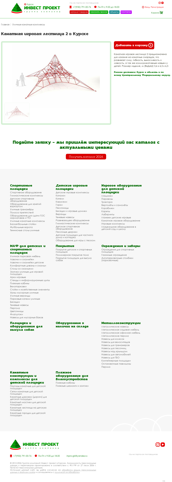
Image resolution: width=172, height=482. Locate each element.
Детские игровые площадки (72, 187)
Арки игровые (18, 277)
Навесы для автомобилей (116, 354)
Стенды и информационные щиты (30, 280)
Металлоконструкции (121, 323)
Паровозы (107, 199)
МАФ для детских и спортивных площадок (27, 249)
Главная (5, 24)
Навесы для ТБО (110, 357)
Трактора (106, 202)
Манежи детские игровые (116, 217)
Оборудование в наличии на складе (72, 324)
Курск (30, 4)
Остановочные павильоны (116, 364)
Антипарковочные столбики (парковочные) (117, 259)
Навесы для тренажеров (115, 345)
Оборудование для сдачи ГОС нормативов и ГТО (27, 216)
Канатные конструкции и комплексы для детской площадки (27, 377)
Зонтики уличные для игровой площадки (26, 273)
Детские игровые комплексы (72, 192)
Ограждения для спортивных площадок (117, 250)
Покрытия (65, 246)
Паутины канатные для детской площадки (28, 387)
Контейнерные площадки (116, 360)
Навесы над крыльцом (114, 351)
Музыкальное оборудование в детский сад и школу (118, 228)
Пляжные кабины (19, 283)
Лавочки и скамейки (22, 259)
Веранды (61, 214)
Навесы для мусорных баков (26, 317)
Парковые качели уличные (25, 299)
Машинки (107, 196)
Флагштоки (16, 314)
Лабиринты (107, 214)
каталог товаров (79, 12)
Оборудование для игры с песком (75, 240)
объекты (114, 12)
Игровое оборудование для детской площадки (121, 189)
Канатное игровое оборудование (120, 220)
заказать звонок (98, 12)
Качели (60, 198)
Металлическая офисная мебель (120, 333)
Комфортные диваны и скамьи (28, 265)
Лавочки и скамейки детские (27, 262)
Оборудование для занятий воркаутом (25, 205)
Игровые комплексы (113, 223)
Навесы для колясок (112, 339)
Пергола (15, 308)
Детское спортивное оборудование (22, 199)
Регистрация (157, 7)
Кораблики (107, 208)
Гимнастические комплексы (26, 195)
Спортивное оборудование (26, 192)
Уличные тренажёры (21, 209)
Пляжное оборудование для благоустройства (72, 376)
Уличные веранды (20, 296)
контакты (126, 12)
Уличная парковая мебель (25, 256)
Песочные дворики (66, 232)
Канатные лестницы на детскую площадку (28, 408)
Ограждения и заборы (120, 246)
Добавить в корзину (134, 45)
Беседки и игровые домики (71, 211)
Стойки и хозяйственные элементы (30, 289)
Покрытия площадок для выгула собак (74, 259)
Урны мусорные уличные (24, 292)
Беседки (15, 302)
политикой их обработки (67, 472)
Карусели (61, 202)
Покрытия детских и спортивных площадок (74, 250)
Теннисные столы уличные (24, 230)
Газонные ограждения (114, 255)
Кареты (105, 211)
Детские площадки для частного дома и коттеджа (74, 236)
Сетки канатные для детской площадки (26, 392)
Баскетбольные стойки (23, 224)
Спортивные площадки (21, 187)
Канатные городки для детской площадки (27, 414)
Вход (147, 7)
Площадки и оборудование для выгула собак (26, 326)
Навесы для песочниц (113, 348)
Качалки (60, 195)
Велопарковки (18, 286)
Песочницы (62, 208)
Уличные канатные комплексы (28, 24)
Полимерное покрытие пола (72, 255)
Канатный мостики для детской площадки (28, 403)
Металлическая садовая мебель (120, 329)
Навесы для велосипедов (115, 342)
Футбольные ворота (21, 227)
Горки (59, 205)
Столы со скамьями (21, 268)
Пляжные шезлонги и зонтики (72, 386)
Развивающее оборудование (72, 220)
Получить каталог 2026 (86, 157)
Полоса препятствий (22, 212)
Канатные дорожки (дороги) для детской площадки (28, 398)
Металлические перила (115, 336)
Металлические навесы (115, 326)
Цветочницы (16, 311)
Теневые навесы (65, 217)
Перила (105, 367)
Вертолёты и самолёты (114, 205)
